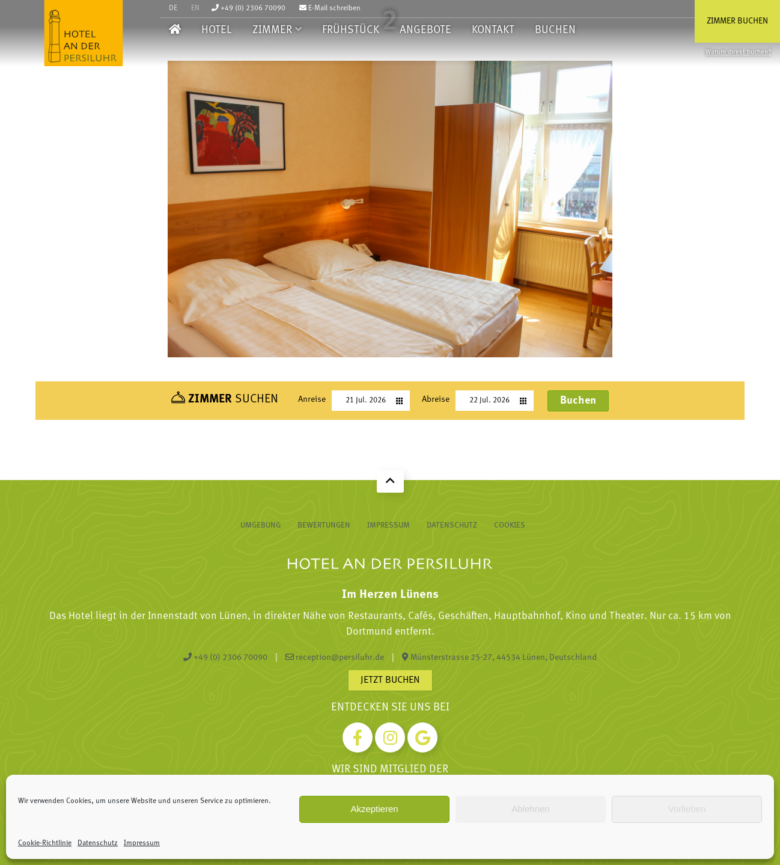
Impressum (142, 843)
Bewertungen (323, 525)
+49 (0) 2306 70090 (248, 8)
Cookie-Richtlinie (45, 843)
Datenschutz (98, 843)
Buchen (555, 30)
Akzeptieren (374, 809)
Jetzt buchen (390, 680)
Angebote (425, 30)
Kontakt (493, 30)
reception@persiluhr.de (334, 657)
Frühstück (350, 30)
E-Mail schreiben (330, 8)
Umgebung (260, 525)
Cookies (509, 525)
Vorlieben (687, 809)
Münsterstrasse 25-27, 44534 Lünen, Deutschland (499, 657)
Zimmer (272, 30)
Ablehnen (530, 809)
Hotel (216, 30)
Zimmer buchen (737, 21)
